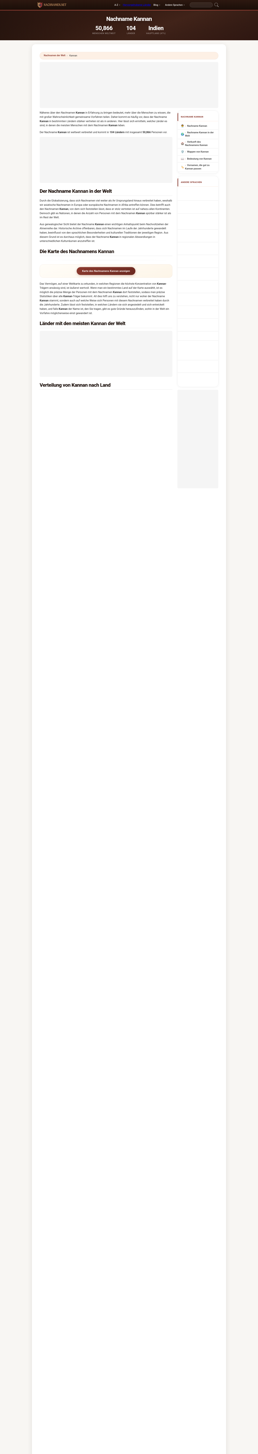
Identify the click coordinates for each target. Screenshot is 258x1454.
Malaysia (61, 427)
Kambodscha (131, 771)
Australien (129, 443)
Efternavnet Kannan (199, 247)
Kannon (111, 898)
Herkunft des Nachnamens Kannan (196, 144)
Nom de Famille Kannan (201, 203)
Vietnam (128, 491)
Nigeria (60, 459)
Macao (60, 723)
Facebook (78, 1009)
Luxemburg (62, 491)
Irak (126, 483)
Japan (59, 467)
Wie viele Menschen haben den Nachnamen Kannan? (74, 975)
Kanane (86, 1188)
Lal (107, 878)
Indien (59, 396)
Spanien (128, 619)
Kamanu (113, 918)
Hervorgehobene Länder (137, 4)
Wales (127, 523)
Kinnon (154, 1140)
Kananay (154, 1172)
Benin (127, 459)
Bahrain (60, 436)
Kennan (86, 1124)
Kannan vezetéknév (199, 259)
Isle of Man (62, 747)
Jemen (127, 731)
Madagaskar (63, 603)
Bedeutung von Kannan (199, 158)
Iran (126, 755)
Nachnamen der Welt (54, 55)
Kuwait (127, 427)
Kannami (155, 1180)
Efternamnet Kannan (200, 275)
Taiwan (60, 627)
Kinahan (120, 1196)
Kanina (86, 1180)
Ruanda (60, 779)
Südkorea (129, 547)
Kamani (81, 918)
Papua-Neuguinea (66, 643)
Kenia (59, 539)
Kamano (102, 918)
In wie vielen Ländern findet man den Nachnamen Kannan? (77, 964)
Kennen (52, 1156)
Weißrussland (63, 763)
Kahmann (58, 918)
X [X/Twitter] (66, 1009)
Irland (127, 587)
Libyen (59, 691)
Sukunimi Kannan (198, 253)
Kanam (52, 1164)
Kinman (86, 1133)
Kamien (143, 918)
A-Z (116, 5)
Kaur (74, 878)
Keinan (120, 1148)
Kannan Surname (198, 197)
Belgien (60, 635)
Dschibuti (61, 795)
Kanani (94, 898)
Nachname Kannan (197, 126)
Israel (127, 635)
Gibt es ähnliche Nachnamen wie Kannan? (67, 997)
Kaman (54, 898)
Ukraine (60, 699)
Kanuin (153, 1156)
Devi (42, 878)
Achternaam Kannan (200, 235)
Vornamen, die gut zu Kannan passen (197, 167)
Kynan (153, 1188)
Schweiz (128, 507)
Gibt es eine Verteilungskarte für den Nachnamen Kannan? (77, 986)
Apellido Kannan (197, 190)
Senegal (60, 675)
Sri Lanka (61, 412)
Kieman (86, 1196)
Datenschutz (169, 1363)
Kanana (120, 1164)
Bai (113, 878)
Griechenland (63, 731)
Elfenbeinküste (64, 771)
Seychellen (130, 787)
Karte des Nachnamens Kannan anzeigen (106, 271)
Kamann (91, 918)
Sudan (59, 483)
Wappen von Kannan (198, 151)
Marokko (128, 595)
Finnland (128, 675)
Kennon (52, 1172)
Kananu (86, 1172)
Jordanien (129, 659)
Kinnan (52, 1124)
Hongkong (61, 451)
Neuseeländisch (133, 467)
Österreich (129, 723)
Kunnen (86, 1148)
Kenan (130, 898)
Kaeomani (46, 918)
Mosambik (62, 531)
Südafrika (129, 451)
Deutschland (63, 475)
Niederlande (130, 475)
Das (67, 878)
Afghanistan (63, 555)
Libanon (60, 803)
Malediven (129, 555)
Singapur (129, 403)
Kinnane (154, 1133)
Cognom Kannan (198, 216)
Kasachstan (130, 795)
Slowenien (129, 651)
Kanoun (154, 1164)
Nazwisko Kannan (198, 229)
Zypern (60, 787)
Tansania (129, 579)
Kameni (133, 918)
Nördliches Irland (133, 691)
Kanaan (75, 898)
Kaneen (86, 1164)
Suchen (157, 1225)
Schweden (61, 507)
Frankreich (129, 539)
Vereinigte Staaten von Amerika (73, 420)
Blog (156, 5)
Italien (59, 547)
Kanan (84, 898)
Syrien (127, 683)
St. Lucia (128, 803)
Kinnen (86, 1140)
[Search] (201, 4)
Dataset (152, 1363)
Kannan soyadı (197, 281)
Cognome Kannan (198, 209)
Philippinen (62, 579)
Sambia (60, 659)
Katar (127, 420)
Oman (59, 403)
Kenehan (53, 1196)
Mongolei (61, 715)
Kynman (120, 1188)
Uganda (60, 587)
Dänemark (129, 667)
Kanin (102, 898)
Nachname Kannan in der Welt (199, 134)
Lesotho (60, 683)
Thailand (61, 595)
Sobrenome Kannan (199, 223)
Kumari (99, 878)
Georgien (129, 707)
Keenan (121, 898)
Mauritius (61, 611)
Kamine (162, 918)
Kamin (152, 918)
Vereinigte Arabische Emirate (140, 396)
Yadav (89, 878)
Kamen (123, 918)
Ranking (119, 1363)
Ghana (127, 603)
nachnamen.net (129, 1350)
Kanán (51, 1188)
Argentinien (62, 707)
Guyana (60, 499)
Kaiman (44, 898)
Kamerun (129, 643)
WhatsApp (55, 1009)
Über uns (103, 1363)
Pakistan (61, 667)
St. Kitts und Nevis (134, 779)
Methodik (86, 1363)
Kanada (60, 443)
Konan (51, 1148)
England (128, 436)
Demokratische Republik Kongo (73, 619)
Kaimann (70, 918)
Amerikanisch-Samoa (136, 715)
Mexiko (128, 627)
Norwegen (61, 515)
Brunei (127, 563)
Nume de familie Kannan (196, 267)
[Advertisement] (129, 85)
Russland (129, 571)
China (127, 499)
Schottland (62, 523)
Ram (81, 878)
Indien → (123, 878)
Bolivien (128, 747)
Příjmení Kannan (197, 241)
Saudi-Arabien (132, 412)
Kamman (64, 898)
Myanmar (129, 699)
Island (59, 571)
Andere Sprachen (174, 5)
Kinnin (119, 1140)
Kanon (153, 1148)
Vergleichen (136, 1363)
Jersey (127, 763)
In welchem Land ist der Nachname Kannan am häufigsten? (78, 943)
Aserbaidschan (64, 739)
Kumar (59, 878)
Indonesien (62, 563)
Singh (50, 878)
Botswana (129, 611)
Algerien (60, 651)
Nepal (59, 755)
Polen (127, 515)
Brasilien (128, 531)
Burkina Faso (131, 739)
